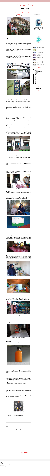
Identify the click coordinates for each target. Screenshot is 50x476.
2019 (34, 76)
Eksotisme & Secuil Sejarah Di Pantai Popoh (40, 47)
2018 (34, 77)
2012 (34, 83)
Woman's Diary (25, 4)
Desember (36, 70)
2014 (34, 81)
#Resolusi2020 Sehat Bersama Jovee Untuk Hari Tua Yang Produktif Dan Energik (40, 57)
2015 (34, 80)
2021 (34, 74)
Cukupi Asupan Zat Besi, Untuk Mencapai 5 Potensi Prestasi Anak (40, 52)
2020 (34, 75)
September (36, 73)
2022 (34, 69)
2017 (34, 78)
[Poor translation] (2, 465)
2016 (34, 79)
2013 (34, 82)
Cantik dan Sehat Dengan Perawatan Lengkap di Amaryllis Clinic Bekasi (40, 55)
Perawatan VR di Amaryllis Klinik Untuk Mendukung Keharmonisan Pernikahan (40, 62)
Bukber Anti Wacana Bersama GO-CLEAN (40, 64)
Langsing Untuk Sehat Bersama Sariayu (39, 50)
